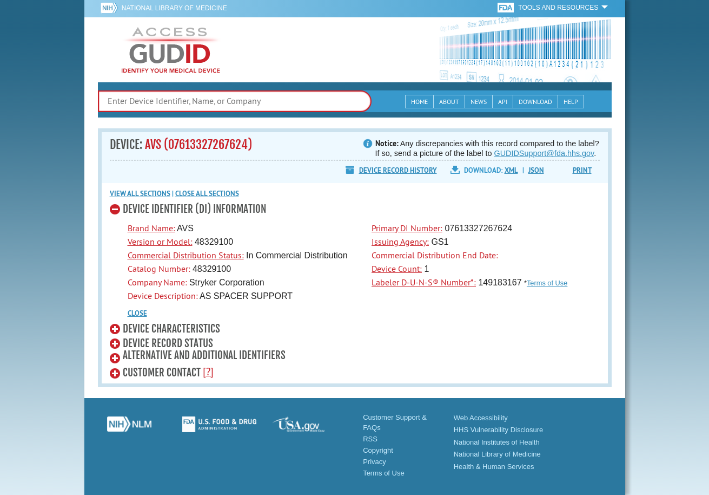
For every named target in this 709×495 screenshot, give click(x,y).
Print (582, 170)
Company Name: (157, 282)
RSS (370, 439)
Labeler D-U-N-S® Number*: (424, 282)
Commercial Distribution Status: (186, 255)
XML (511, 170)
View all (140, 193)
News (479, 101)
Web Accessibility (481, 418)
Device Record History (398, 170)
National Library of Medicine (174, 8)
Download (535, 101)
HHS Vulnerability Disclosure (499, 430)
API (502, 101)
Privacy (374, 462)
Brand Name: (151, 228)
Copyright (378, 450)
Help (571, 101)
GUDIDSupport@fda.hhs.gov (544, 153)
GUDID (171, 49)
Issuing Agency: (400, 241)
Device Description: (163, 295)
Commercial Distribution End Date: (435, 255)
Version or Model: (160, 241)
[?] (208, 371)
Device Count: (397, 268)
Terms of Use (547, 283)
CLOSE (137, 313)
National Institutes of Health (497, 442)
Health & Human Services (494, 467)
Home (419, 101)
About (449, 101)
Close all (207, 193)
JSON (536, 170)
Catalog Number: (159, 268)
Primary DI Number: (407, 228)
